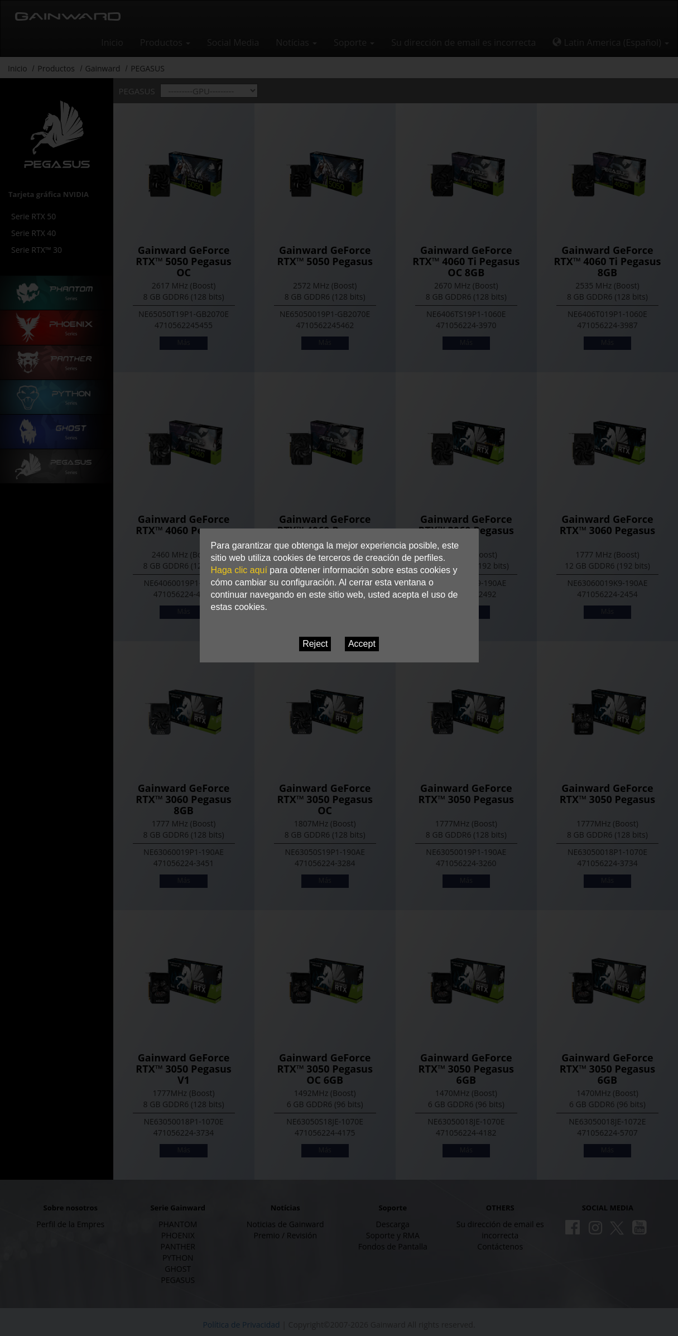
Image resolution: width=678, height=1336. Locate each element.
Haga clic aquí (239, 570)
